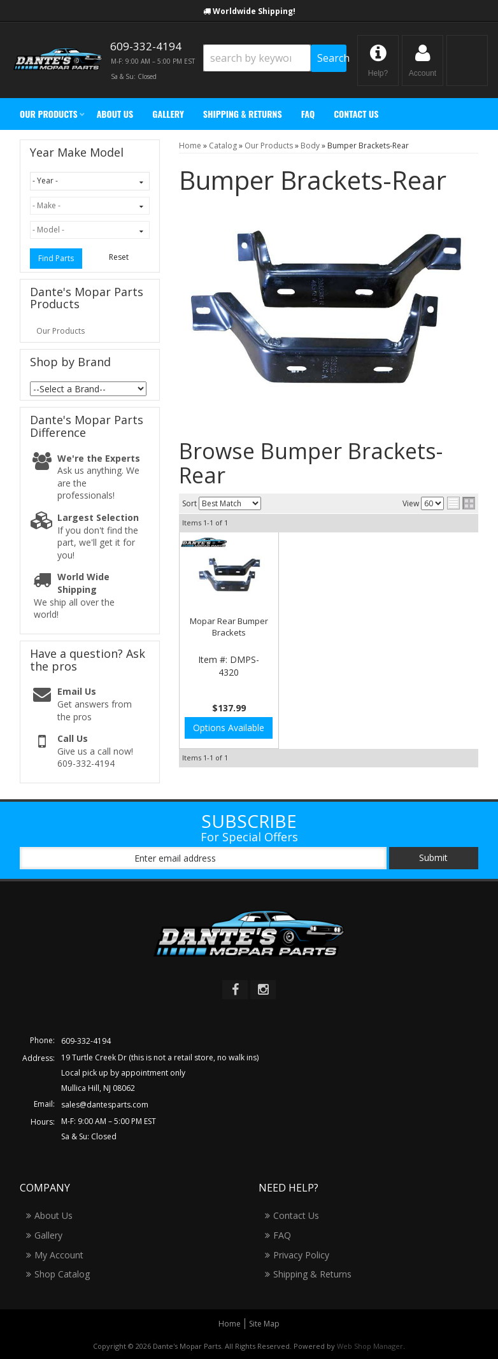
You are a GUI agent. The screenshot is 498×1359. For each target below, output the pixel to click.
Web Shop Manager (370, 1346)
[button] (274, 58)
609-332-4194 (86, 1040)
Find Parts (56, 258)
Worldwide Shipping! (254, 11)
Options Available (228, 728)
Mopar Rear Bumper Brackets (229, 626)
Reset (119, 257)
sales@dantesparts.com (104, 1104)
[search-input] (257, 58)
